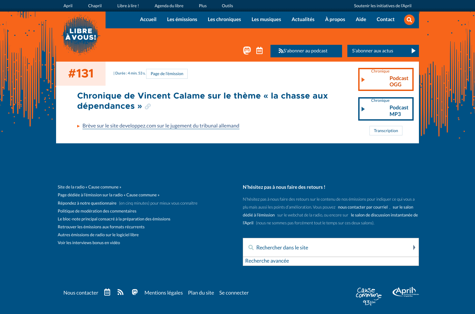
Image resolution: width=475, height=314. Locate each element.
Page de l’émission (166, 73)
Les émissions (182, 19)
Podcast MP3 (389, 108)
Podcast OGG (389, 78)
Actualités (303, 19)
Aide (361, 19)
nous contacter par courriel (363, 207)
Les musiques (266, 19)
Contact (386, 19)
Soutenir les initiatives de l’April (383, 5)
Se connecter (236, 293)
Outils (225, 5)
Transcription (386, 130)
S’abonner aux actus (372, 50)
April (67, 5)
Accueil (148, 19)
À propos (335, 19)
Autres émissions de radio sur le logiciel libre (98, 234)
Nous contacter (81, 293)
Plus (201, 5)
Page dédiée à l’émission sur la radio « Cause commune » (109, 195)
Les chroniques (224, 19)
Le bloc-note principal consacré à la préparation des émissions (114, 218)
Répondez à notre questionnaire (87, 203)
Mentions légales (164, 293)
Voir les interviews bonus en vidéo (89, 242)
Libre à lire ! (127, 5)
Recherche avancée (267, 261)
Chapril (94, 5)
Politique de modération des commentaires (97, 211)
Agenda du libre (167, 5)
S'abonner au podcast (301, 51)
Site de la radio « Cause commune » (89, 187)
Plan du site (203, 293)
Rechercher (414, 248)
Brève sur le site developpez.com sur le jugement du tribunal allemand (162, 126)
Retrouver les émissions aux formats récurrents (101, 226)
